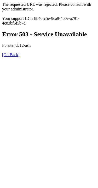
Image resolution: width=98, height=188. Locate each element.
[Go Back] (11, 54)
